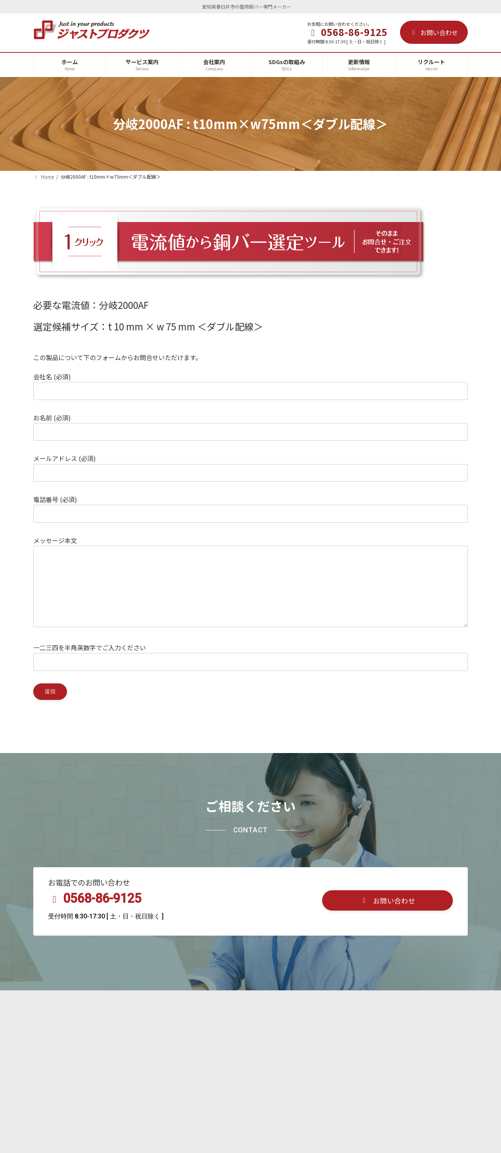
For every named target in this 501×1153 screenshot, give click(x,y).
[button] (387, 918)
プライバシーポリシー (261, 1017)
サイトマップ (323, 1017)
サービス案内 (58, 1017)
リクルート (201, 1017)
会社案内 (104, 1017)
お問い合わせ (434, 32)
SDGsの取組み (151, 1017)
